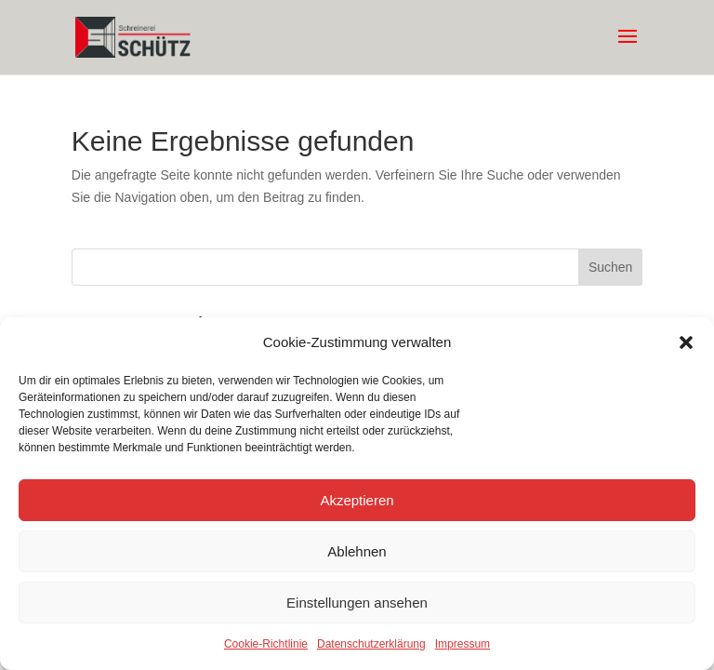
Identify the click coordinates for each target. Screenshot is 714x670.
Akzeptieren (356, 500)
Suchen (610, 267)
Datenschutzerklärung (371, 643)
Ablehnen (356, 551)
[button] (686, 342)
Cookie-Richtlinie (266, 643)
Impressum (462, 643)
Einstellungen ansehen (357, 602)
